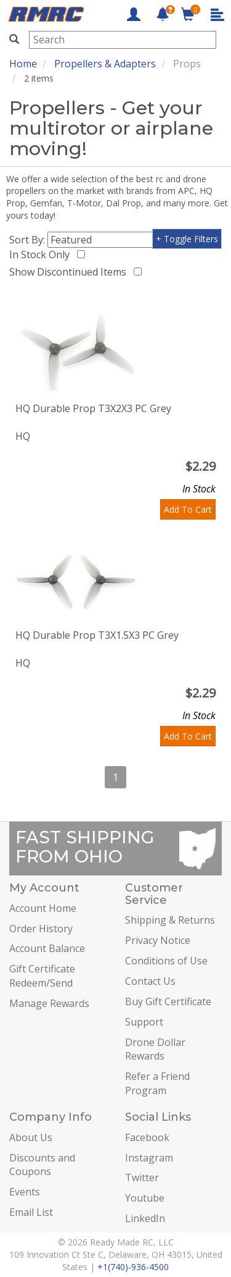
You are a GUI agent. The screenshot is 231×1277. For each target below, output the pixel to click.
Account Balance (47, 948)
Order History (41, 928)
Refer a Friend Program (157, 1083)
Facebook (147, 1137)
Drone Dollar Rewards (155, 1049)
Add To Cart (188, 509)
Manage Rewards (49, 1003)
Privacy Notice (157, 940)
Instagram (149, 1158)
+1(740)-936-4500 (133, 1267)
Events (24, 1192)
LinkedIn (145, 1218)
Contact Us (150, 981)
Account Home (42, 908)
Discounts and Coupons (42, 1165)
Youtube (144, 1198)
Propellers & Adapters (105, 63)
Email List (31, 1212)
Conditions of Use (166, 960)
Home (23, 63)
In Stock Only (42, 254)
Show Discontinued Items (70, 272)
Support (144, 1022)
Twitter (142, 1177)
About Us (30, 1137)
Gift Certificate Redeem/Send (42, 976)
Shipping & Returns (170, 920)
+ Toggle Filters (187, 239)
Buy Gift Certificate (168, 1001)
